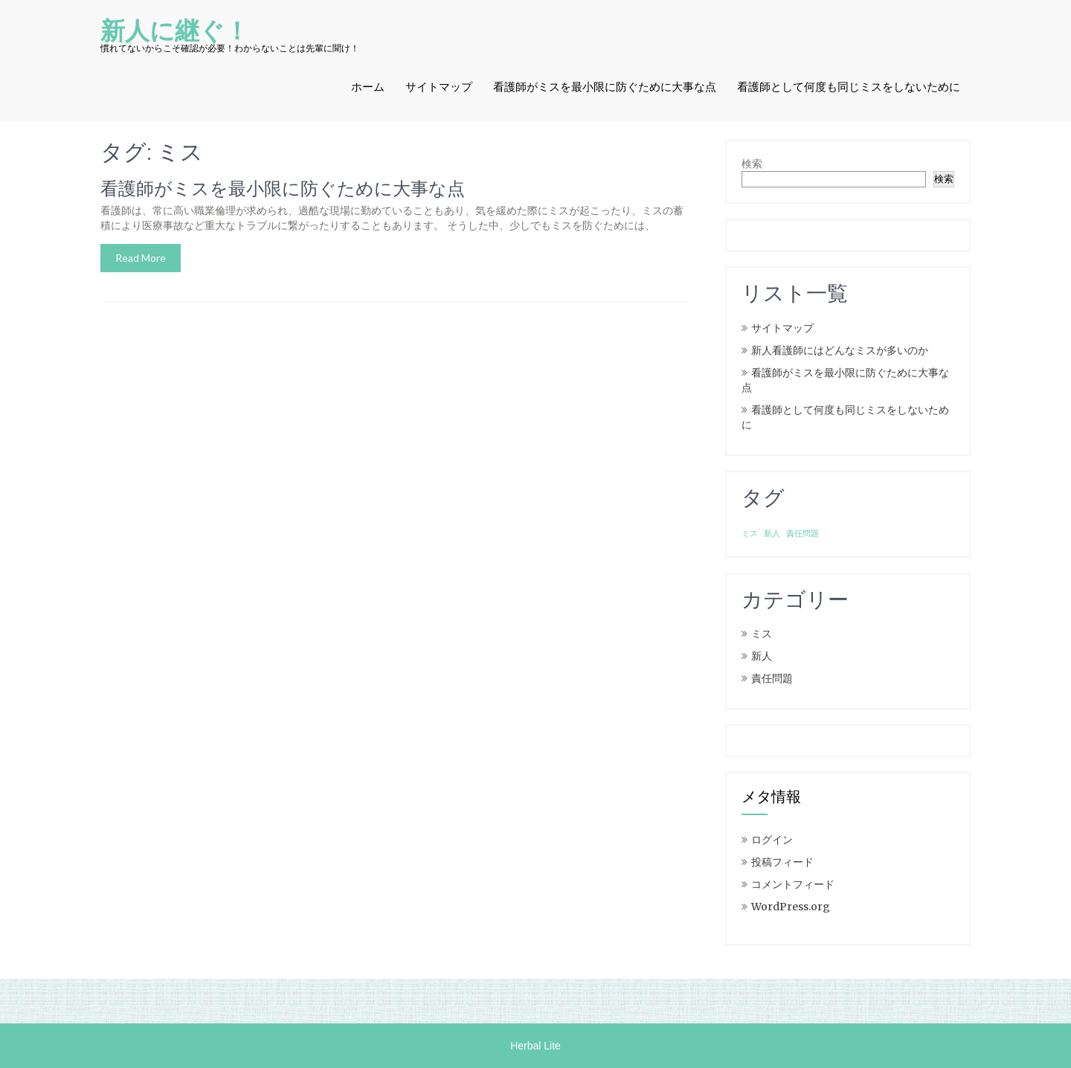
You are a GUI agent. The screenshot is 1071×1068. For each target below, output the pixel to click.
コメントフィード (792, 884)
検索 (752, 163)
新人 (761, 656)
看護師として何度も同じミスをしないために (848, 87)
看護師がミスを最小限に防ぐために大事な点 (604, 87)
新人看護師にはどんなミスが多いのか (839, 350)
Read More (140, 257)
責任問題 (772, 678)
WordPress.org (790, 906)
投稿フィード (782, 862)
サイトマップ (438, 87)
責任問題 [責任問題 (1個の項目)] (802, 533)
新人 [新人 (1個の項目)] (772, 533)
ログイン (772, 839)
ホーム (368, 87)
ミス (761, 633)
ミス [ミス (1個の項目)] (750, 533)
